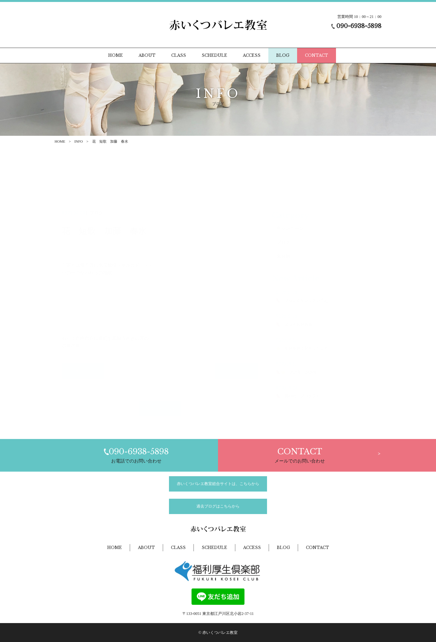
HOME (60, 141)
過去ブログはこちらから (218, 506)
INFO (79, 141)
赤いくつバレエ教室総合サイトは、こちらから (218, 483)
